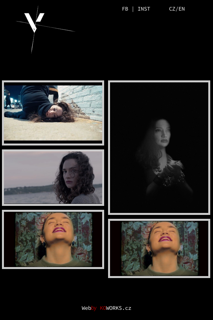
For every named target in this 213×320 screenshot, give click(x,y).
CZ (172, 8)
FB (125, 8)
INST (144, 8)
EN (181, 8)
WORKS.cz (115, 307)
